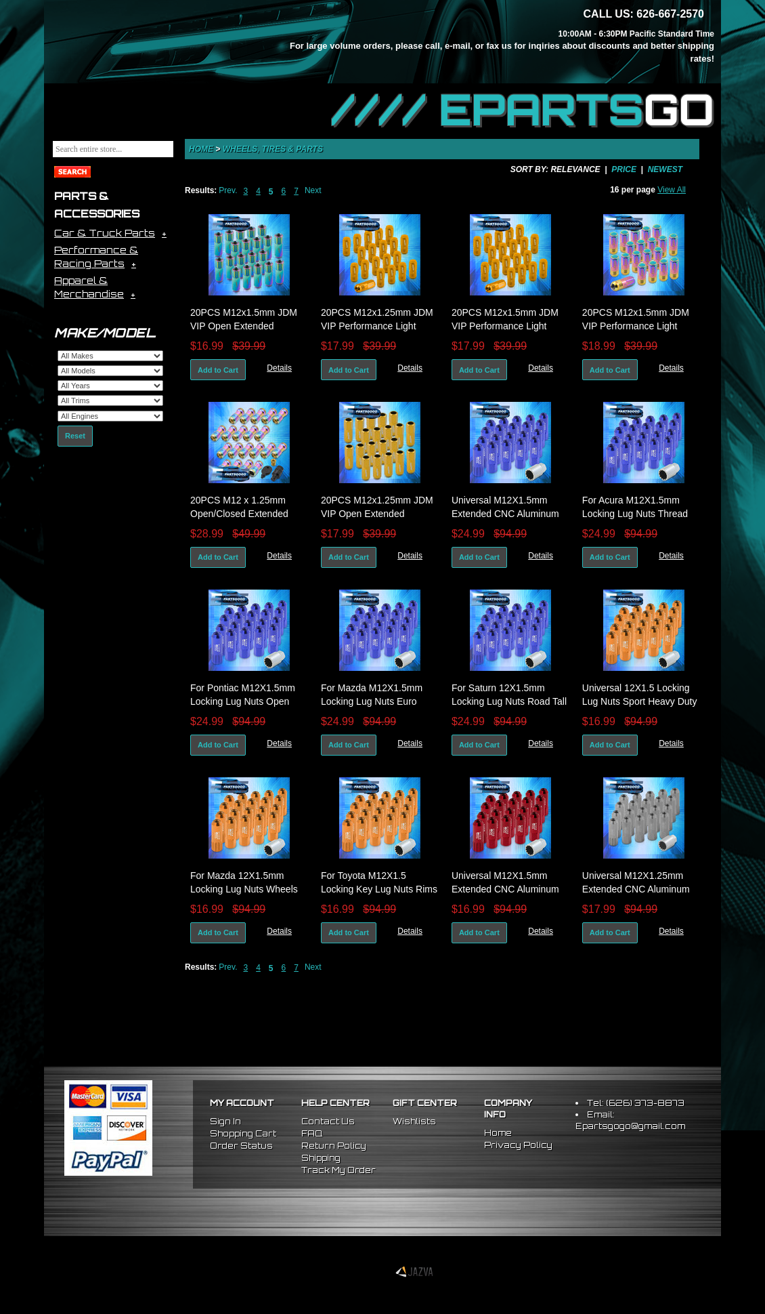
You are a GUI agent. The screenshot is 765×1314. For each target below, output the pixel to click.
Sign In (225, 1121)
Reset (75, 436)
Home (201, 149)
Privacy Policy (518, 1145)
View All (671, 189)
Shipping (321, 1158)
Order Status (241, 1146)
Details (279, 368)
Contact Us (328, 1121)
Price (623, 169)
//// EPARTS (522, 110)
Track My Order (338, 1170)
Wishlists (414, 1121)
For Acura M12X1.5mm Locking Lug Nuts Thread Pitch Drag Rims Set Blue (635, 514)
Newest (665, 169)
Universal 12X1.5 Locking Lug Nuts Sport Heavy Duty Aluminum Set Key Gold (639, 701)
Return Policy (333, 1146)
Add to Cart (218, 370)
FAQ (311, 1133)
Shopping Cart (243, 1133)
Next (313, 190)
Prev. (228, 190)
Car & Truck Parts (104, 233)
